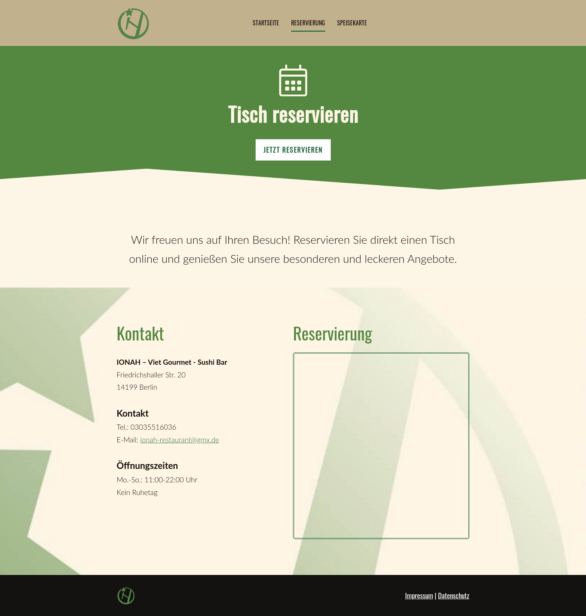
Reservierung (308, 22)
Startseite (266, 22)
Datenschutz (453, 595)
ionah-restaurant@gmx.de (179, 439)
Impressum (419, 595)
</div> (381, 445)
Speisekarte (352, 22)
